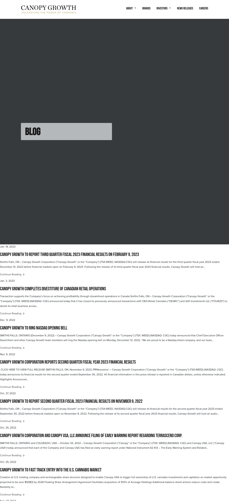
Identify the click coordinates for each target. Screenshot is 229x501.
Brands (146, 8)
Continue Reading (12, 274)
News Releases (185, 8)
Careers (203, 8)
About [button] (129, 8)
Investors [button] (161, 8)
